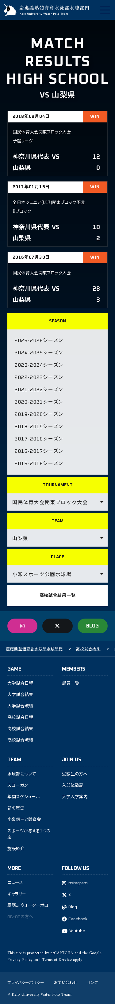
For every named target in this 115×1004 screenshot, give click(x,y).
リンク (92, 982)
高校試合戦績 (20, 740)
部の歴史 (15, 808)
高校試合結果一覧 (58, 595)
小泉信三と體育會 (24, 820)
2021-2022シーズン (39, 389)
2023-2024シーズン (39, 365)
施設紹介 (16, 849)
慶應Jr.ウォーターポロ (27, 905)
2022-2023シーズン (39, 377)
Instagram (78, 883)
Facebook (77, 919)
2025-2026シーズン (39, 340)
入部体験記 (72, 785)
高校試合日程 (20, 717)
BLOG (92, 626)
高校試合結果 (20, 729)
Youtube (77, 931)
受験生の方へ (74, 774)
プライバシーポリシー (25, 982)
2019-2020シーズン (39, 414)
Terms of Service (56, 959)
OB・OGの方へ (20, 917)
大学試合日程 (20, 683)
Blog (72, 907)
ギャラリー (16, 894)
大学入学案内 (75, 797)
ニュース (15, 883)
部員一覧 (70, 683)
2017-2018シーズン (39, 438)
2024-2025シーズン (39, 352)
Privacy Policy (20, 959)
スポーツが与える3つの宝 (28, 834)
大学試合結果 (20, 695)
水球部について (21, 774)
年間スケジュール (23, 797)
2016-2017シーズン (39, 451)
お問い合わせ (65, 982)
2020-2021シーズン (39, 402)
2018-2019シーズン (39, 426)
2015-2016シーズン (39, 463)
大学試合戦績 (20, 706)
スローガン (17, 785)
